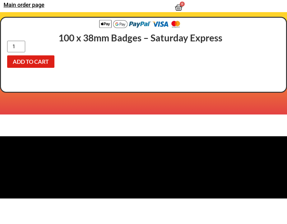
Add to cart (31, 61)
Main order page (24, 5)
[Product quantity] (16, 46)
